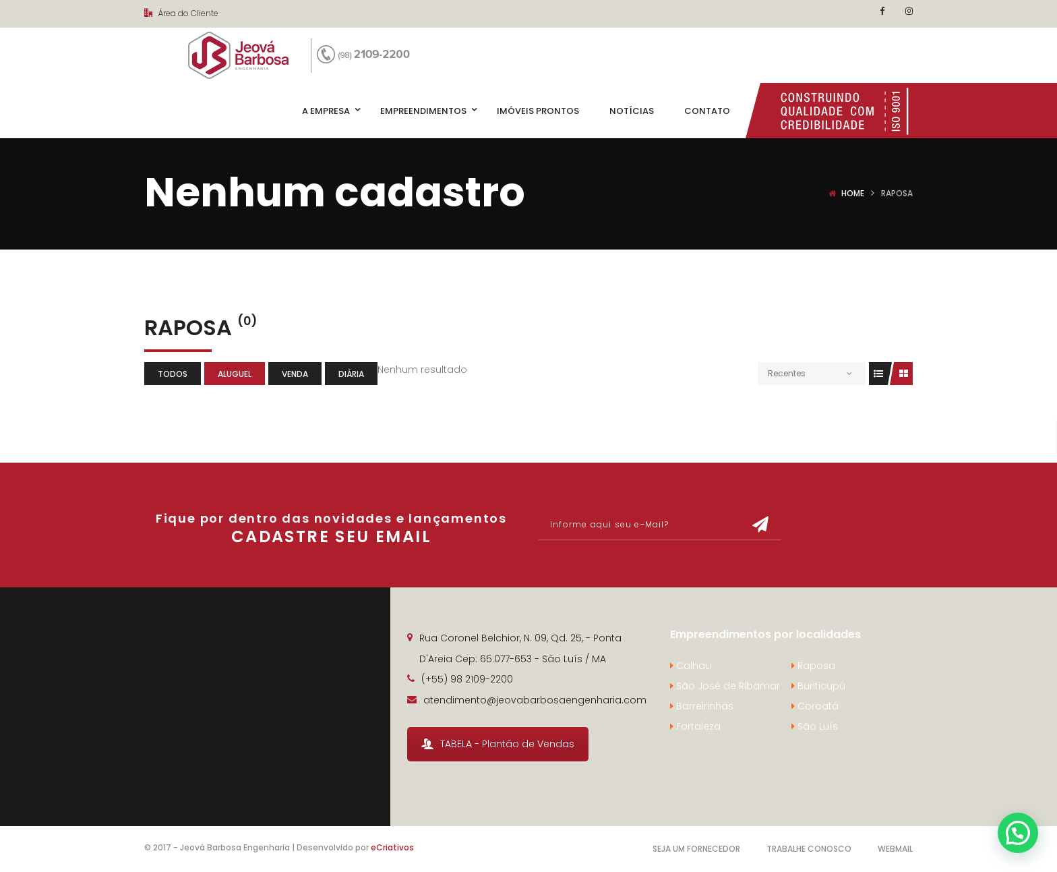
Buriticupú (818, 686)
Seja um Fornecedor (696, 848)
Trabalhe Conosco (808, 848)
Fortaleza (695, 726)
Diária (351, 374)
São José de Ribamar (725, 686)
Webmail (895, 848)
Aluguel (234, 374)
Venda (295, 374)
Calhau (690, 665)
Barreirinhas (701, 706)
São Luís (814, 726)
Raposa (813, 665)
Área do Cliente (181, 13)
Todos (172, 374)
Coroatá (815, 706)
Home (852, 193)
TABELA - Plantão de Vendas (497, 744)
